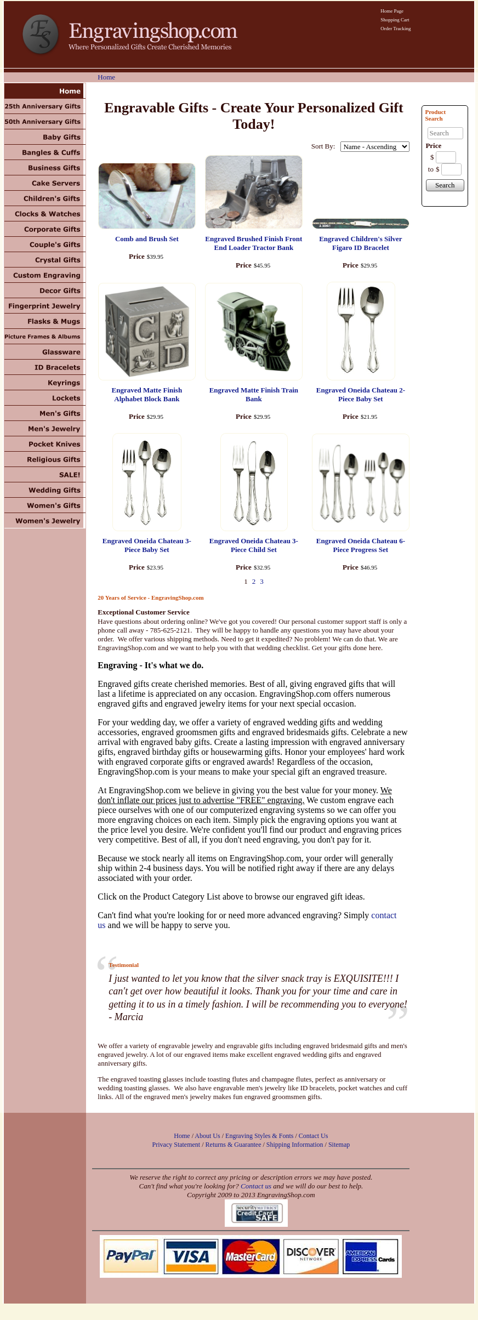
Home (106, 77)
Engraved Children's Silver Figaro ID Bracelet (360, 243)
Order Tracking (395, 28)
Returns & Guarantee (233, 1144)
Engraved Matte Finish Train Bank (253, 394)
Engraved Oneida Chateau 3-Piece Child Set (253, 545)
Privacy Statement (176, 1144)
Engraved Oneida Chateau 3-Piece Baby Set (147, 545)
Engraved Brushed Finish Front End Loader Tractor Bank (253, 243)
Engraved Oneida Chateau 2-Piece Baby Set (360, 394)
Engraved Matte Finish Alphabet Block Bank (147, 394)
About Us (207, 1136)
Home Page (391, 11)
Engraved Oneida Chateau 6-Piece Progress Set (360, 545)
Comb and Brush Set (147, 239)
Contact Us (313, 1136)
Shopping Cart (394, 19)
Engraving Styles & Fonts (259, 1136)
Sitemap (339, 1144)
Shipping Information (294, 1144)
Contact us (256, 1186)
